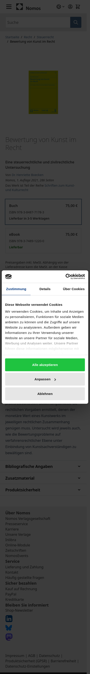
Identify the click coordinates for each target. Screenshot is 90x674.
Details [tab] (45, 289)
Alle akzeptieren (45, 364)
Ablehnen (45, 393)
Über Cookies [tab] (74, 289)
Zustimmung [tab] (16, 289)
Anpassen (45, 379)
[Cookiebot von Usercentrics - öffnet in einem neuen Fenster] (65, 277)
